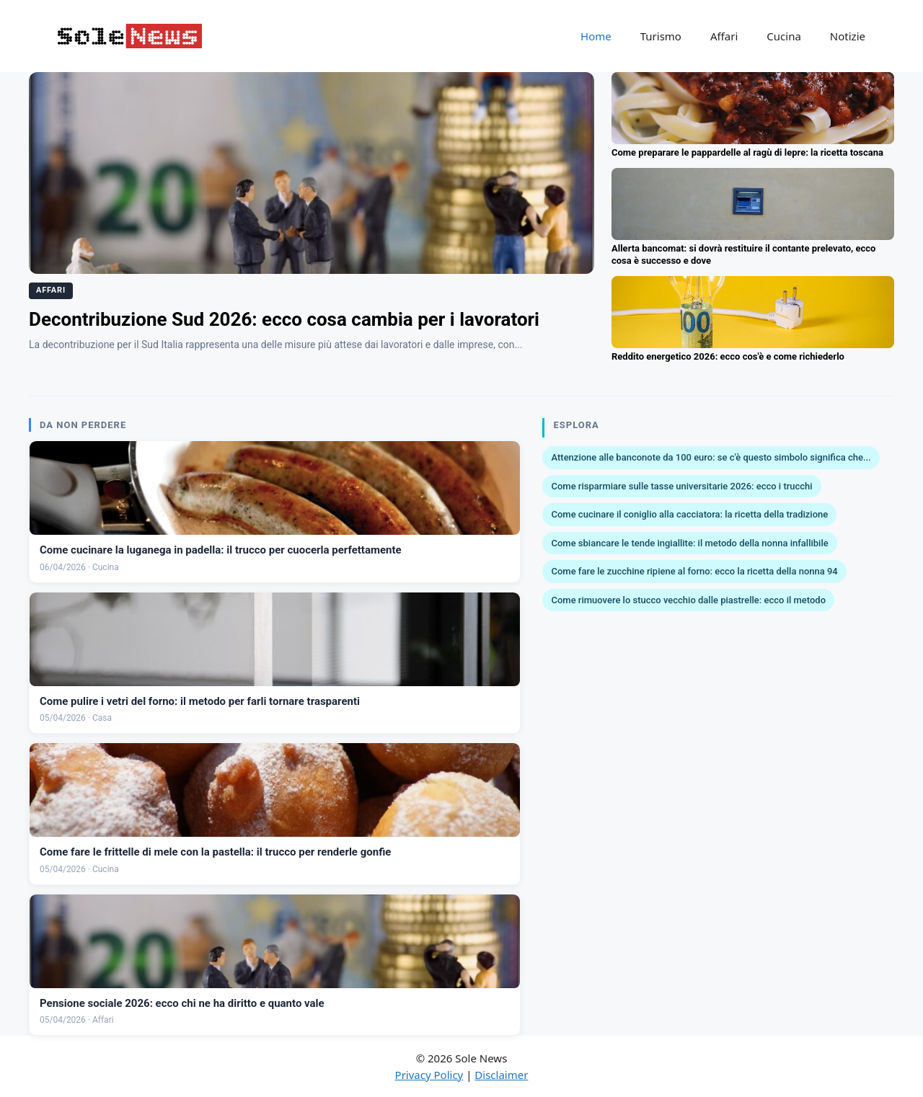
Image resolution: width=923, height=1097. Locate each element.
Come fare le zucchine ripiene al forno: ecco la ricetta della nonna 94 (694, 571)
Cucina (784, 36)
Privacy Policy (429, 1074)
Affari (724, 36)
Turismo (660, 36)
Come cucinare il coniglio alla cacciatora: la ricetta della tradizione (689, 514)
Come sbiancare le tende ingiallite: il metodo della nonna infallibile (689, 543)
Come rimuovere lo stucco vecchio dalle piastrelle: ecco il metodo (688, 600)
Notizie (847, 36)
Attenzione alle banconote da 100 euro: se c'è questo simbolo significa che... (710, 457)
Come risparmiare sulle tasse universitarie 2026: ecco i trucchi (681, 486)
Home (595, 36)
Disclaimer (501, 1074)
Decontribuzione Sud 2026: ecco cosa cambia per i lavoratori (284, 319)
